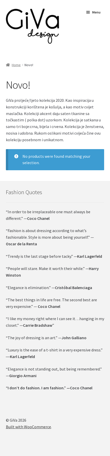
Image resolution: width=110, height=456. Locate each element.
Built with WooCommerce (28, 426)
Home (16, 65)
